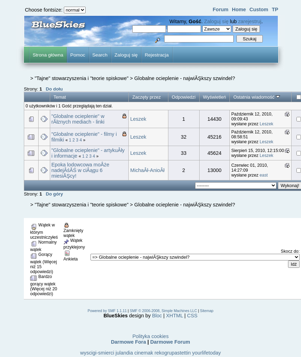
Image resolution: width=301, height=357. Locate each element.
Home (239, 9)
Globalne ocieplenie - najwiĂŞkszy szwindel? (184, 78)
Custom (258, 9)
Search (99, 55)
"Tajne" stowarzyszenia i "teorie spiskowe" (82, 78)
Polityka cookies (150, 336)
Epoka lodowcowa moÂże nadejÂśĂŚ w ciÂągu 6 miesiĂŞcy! (80, 170)
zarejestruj (249, 21)
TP (275, 9)
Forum (220, 9)
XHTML (174, 315)
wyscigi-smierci (97, 353)
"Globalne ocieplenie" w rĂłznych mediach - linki (78, 119)
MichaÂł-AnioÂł (147, 170)
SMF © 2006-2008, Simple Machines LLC (163, 311)
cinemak (143, 353)
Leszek (138, 119)
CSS (192, 315)
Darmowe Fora (128, 342)
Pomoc (77, 55)
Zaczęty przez (146, 97)
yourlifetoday (206, 353)
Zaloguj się (216, 21)
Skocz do (289, 251)
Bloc (157, 315)
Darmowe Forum (170, 342)
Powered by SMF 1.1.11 (107, 311)
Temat (60, 97)
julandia (124, 353)
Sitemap (206, 311)
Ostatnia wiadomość (256, 97)
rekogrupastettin (173, 353)
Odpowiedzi (184, 97)
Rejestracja (156, 55)
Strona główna (48, 55)
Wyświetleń (214, 97)
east (264, 175)
